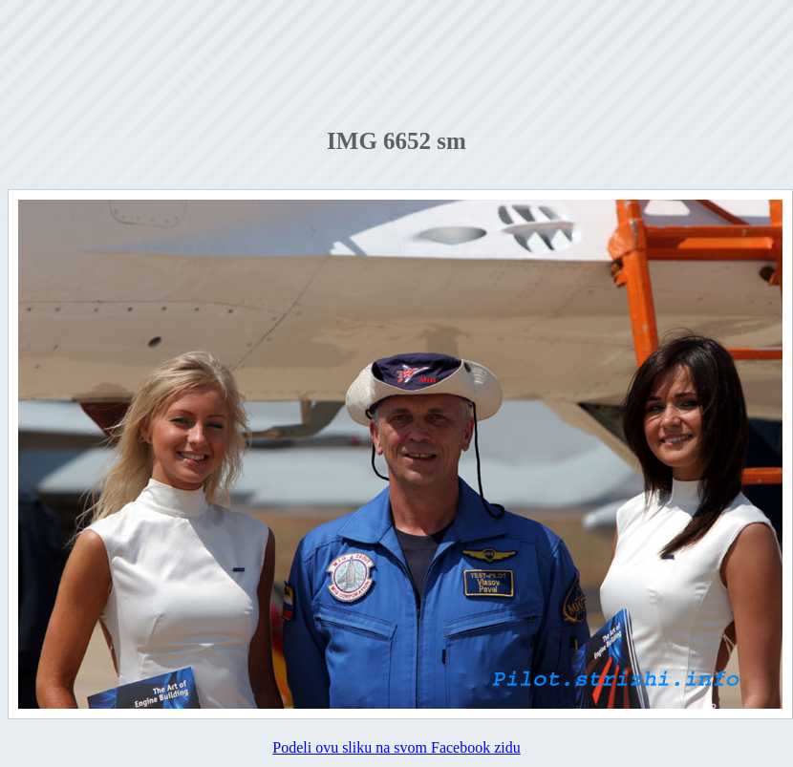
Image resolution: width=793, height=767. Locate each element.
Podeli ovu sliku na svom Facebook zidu (396, 747)
